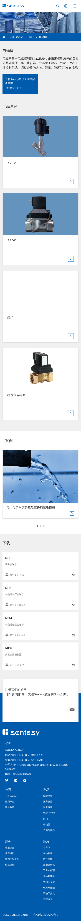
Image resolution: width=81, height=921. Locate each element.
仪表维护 (9, 853)
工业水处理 (49, 870)
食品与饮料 (49, 876)
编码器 (46, 824)
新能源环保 (49, 864)
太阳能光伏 (49, 881)
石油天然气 (49, 893)
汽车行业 (47, 899)
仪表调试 (9, 864)
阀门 (31, 37)
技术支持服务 (12, 859)
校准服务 (9, 847)
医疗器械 (47, 859)
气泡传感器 (49, 830)
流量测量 (47, 796)
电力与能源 (49, 887)
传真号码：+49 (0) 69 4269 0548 (23, 759)
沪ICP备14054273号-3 (45, 914)
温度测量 (47, 807)
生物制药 (47, 853)
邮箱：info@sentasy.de (18, 773)
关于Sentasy (11, 796)
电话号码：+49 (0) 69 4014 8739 (23, 754)
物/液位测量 (49, 813)
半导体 (46, 847)
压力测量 (47, 801)
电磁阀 (43, 37)
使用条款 (9, 801)
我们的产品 (17, 37)
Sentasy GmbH (14, 749)
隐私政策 (9, 807)
